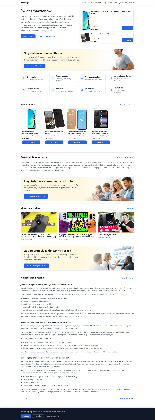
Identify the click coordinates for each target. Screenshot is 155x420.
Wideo (110, 3)
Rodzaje (90, 3)
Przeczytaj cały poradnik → (125, 157)
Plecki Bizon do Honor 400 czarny (102, 34)
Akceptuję (26, 416)
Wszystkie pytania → (127, 278)
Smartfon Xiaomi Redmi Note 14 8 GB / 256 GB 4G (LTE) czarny (100, 133)
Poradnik (98, 3)
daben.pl (25, 2)
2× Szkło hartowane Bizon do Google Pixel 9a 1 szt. (77, 132)
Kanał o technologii (104, 237)
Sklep (84, 3)
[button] (39, 222)
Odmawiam (38, 416)
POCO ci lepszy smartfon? (107, 235)
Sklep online (27, 36)
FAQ (104, 3)
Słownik (131, 3)
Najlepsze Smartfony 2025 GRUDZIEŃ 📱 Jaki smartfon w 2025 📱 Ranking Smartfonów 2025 (76, 236)
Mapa (116, 3)
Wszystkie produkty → (127, 105)
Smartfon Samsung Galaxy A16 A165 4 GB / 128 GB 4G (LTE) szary (30, 133)
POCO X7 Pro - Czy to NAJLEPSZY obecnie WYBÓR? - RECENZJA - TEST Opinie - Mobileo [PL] (38, 236)
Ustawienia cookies (53, 416)
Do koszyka (127, 28)
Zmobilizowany (63, 239)
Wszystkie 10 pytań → (127, 398)
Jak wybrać (123, 3)
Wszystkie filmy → (128, 208)
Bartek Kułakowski (26, 239)
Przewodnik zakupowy (46, 36)
